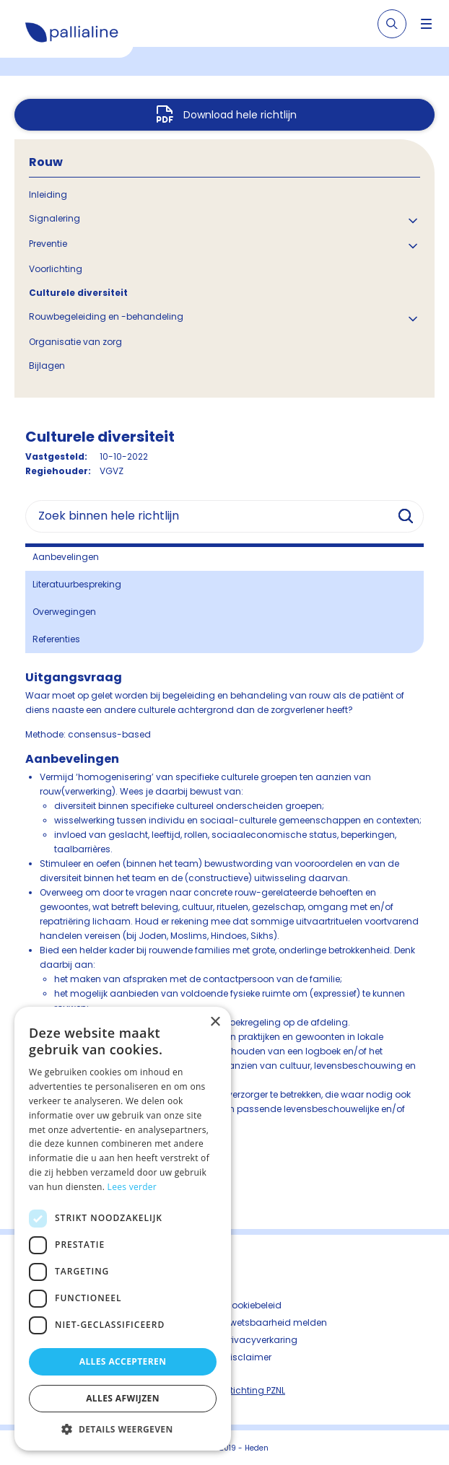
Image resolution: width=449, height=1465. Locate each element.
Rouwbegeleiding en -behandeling (106, 316)
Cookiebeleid (253, 1305)
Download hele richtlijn (240, 115)
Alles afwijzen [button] (123, 1398)
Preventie (48, 243)
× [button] (214, 1022)
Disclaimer (247, 1357)
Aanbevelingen (65, 557)
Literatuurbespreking (76, 584)
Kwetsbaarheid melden (275, 1322)
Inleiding (48, 194)
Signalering (54, 218)
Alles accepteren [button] (123, 1361)
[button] (123, 1429)
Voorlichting (55, 269)
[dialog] (122, 1229)
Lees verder (132, 1187)
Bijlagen (47, 365)
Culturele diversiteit (78, 293)
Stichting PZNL (254, 1390)
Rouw (46, 162)
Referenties (56, 639)
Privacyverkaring (260, 1340)
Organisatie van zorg (75, 342)
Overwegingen (64, 611)
